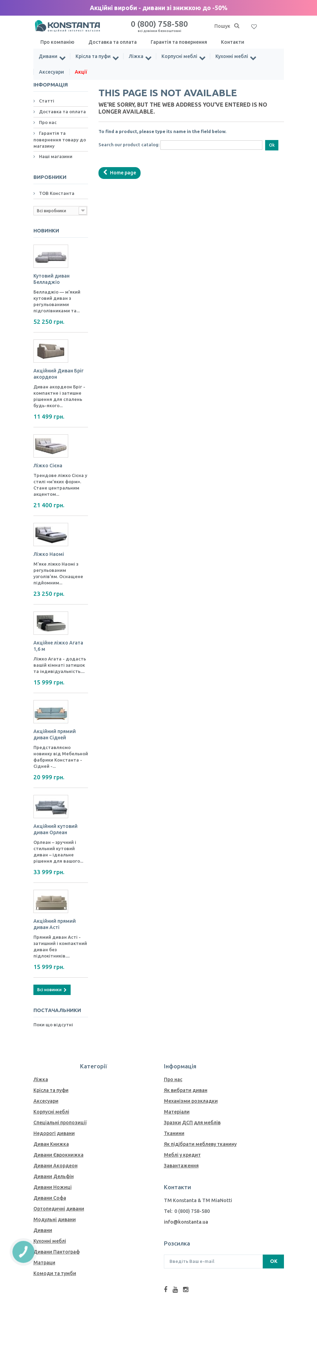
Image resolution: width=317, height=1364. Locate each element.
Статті (46, 100)
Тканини (174, 1133)
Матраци (44, 1262)
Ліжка (136, 56)
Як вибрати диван (185, 1090)
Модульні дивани (54, 1219)
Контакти (232, 42)
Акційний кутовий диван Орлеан (55, 829)
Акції (81, 72)
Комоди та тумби (54, 1273)
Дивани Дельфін (53, 1176)
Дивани (48, 56)
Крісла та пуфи (93, 56)
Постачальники (57, 1010)
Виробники (49, 177)
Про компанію (57, 42)
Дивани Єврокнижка (58, 1155)
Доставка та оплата (112, 42)
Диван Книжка (51, 1144)
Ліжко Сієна (47, 465)
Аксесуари (51, 72)
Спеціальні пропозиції (60, 1122)
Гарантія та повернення (179, 42)
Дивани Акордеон (55, 1165)
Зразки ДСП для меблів (192, 1122)
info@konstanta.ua (186, 1222)
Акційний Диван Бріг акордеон (58, 374)
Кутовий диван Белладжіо (51, 279)
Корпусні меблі (179, 56)
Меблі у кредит (182, 1155)
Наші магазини (55, 156)
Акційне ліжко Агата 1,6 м (58, 646)
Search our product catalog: (128, 144)
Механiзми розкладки (191, 1101)
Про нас (47, 122)
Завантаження (181, 1165)
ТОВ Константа (56, 193)
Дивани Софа (49, 1198)
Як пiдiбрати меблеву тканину (200, 1144)
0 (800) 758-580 (159, 26)
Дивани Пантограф (56, 1252)
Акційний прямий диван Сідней (54, 734)
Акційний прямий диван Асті (54, 924)
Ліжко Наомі (48, 554)
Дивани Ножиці (52, 1187)
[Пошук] (237, 26)
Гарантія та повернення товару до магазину (59, 139)
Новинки (46, 230)
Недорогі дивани (54, 1133)
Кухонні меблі (231, 56)
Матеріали (177, 1112)
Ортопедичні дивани (58, 1208)
